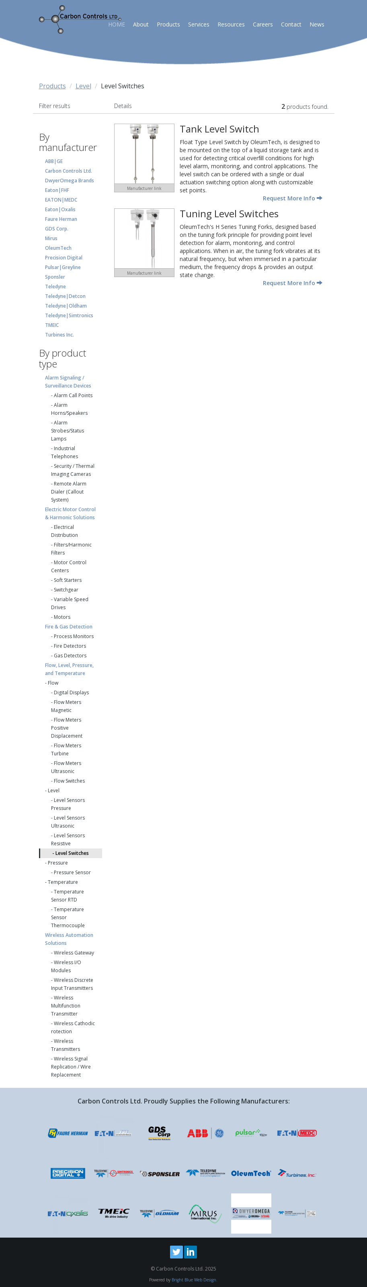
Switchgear (66, 589)
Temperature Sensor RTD (67, 895)
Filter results (54, 106)
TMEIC (52, 325)
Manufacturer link (144, 188)
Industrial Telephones (64, 452)
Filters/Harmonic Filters (71, 548)
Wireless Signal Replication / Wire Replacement (71, 1066)
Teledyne (55, 286)
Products (168, 24)
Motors (62, 617)
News (317, 24)
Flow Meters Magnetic (66, 706)
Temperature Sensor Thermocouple (68, 917)
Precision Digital (63, 257)
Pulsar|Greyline (63, 267)
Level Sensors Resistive (68, 839)
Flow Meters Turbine (66, 749)
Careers (263, 24)
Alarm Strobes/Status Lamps (67, 430)
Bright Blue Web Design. (194, 1280)
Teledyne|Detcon (65, 296)
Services (198, 24)
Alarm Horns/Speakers (69, 409)
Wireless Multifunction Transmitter (65, 1005)
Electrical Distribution (64, 531)
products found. (304, 106)
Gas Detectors (70, 655)
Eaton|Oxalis (60, 209)
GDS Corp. (56, 228)
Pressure (58, 862)
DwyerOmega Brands (69, 180)
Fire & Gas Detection (68, 626)
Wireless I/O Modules (66, 966)
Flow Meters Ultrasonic (66, 767)
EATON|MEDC (61, 199)
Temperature (63, 882)
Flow (53, 682)
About (141, 24)
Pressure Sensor (72, 872)
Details (123, 106)
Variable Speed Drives (69, 603)
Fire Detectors (70, 645)
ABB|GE (54, 161)
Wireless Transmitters (65, 1045)
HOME (116, 24)
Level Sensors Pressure (68, 804)
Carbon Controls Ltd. (68, 170)
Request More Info (292, 198)
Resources (231, 24)
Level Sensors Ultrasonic (68, 821)
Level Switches (72, 853)
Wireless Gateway (74, 952)
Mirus (51, 238)
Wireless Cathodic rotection (73, 1027)
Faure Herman (61, 219)
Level (83, 86)
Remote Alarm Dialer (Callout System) (68, 491)
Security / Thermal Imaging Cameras (72, 470)
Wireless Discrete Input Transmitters (72, 984)
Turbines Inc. (59, 334)
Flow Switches (69, 780)
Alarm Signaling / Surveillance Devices (68, 381)
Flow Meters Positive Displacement (66, 727)
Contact (291, 24)
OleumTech (58, 248)
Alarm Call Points (73, 395)
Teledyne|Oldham (66, 305)
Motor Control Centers (68, 566)
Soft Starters (68, 580)
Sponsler (55, 276)
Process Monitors (74, 636)
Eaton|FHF (57, 190)
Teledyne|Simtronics (69, 315)
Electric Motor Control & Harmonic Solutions (70, 513)
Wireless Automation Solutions (69, 939)
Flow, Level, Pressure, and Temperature (69, 669)
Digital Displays (71, 692)
